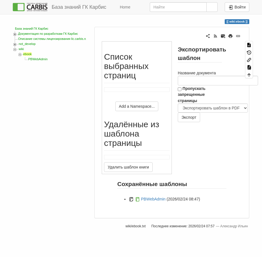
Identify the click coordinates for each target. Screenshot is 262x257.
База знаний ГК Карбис (31, 28)
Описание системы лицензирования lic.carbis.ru (52, 38)
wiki (21, 49)
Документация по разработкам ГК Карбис (48, 33)
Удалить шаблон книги (128, 167)
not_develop (27, 44)
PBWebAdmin (37, 59)
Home (124, 7)
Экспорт (188, 117)
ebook (27, 54)
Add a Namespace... (137, 106)
